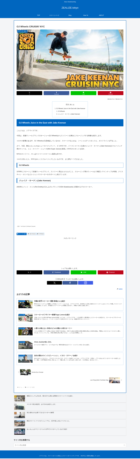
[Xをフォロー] (66, 283)
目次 (67, 104)
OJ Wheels (61, 111)
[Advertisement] (70, 252)
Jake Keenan (32, 234)
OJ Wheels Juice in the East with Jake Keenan (71, 108)
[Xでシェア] (29, 93)
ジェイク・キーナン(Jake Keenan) (69, 114)
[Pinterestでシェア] (110, 93)
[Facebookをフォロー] (70, 283)
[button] (124, 446)
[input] (70, 446)
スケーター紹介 (21, 234)
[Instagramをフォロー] (74, 283)
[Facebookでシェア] (56, 93)
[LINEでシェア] (83, 93)
